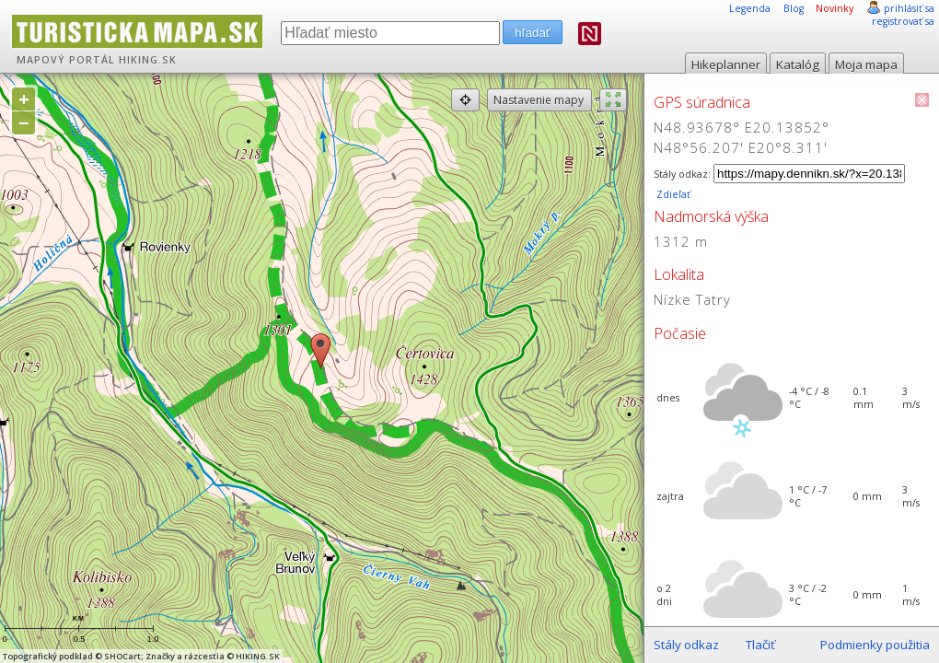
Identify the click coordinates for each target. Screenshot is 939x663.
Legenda (750, 8)
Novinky (834, 8)
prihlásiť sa (909, 8)
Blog (793, 8)
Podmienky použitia (875, 644)
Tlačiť (760, 644)
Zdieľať (672, 194)
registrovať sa (903, 21)
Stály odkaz (686, 644)
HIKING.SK (148, 59)
